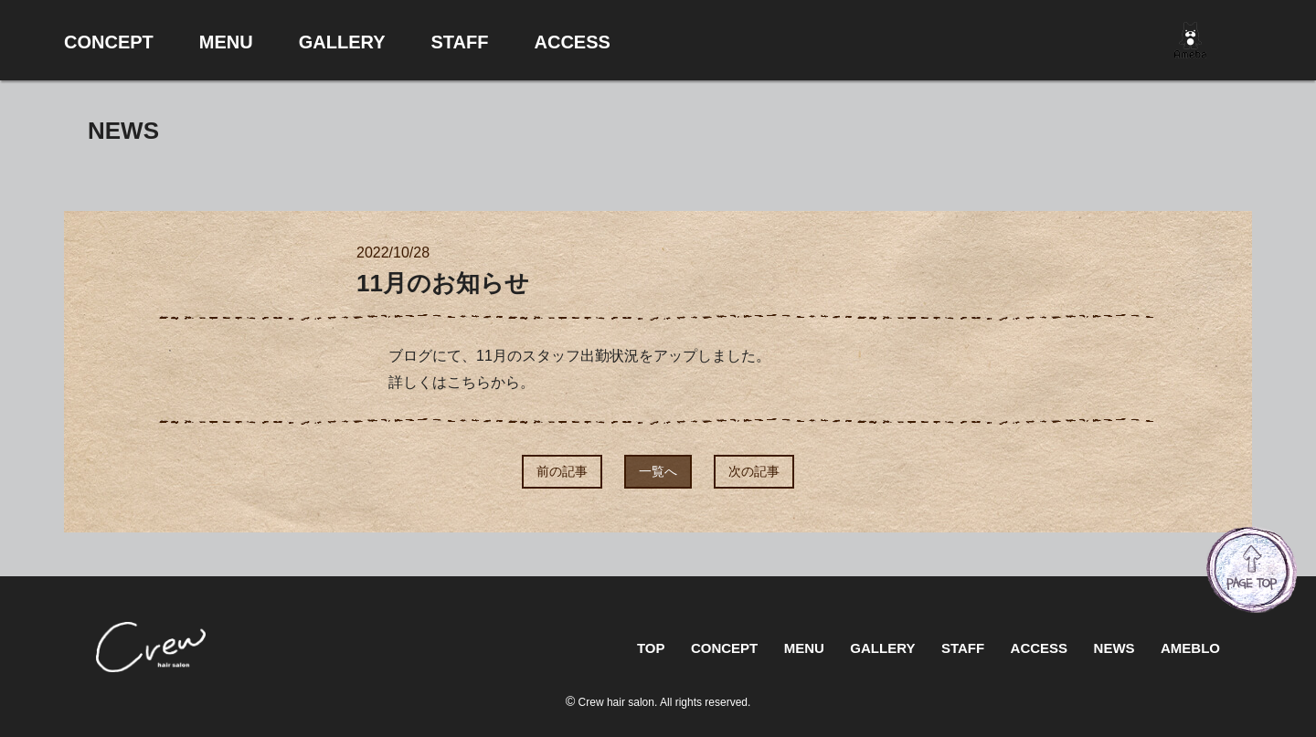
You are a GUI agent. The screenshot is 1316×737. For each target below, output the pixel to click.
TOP (651, 648)
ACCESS (1039, 648)
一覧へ (658, 471)
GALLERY (882, 648)
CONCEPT (724, 648)
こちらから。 (491, 382)
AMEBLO (1190, 648)
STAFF (962, 648)
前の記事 (562, 471)
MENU (804, 648)
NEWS (1114, 648)
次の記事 (754, 471)
